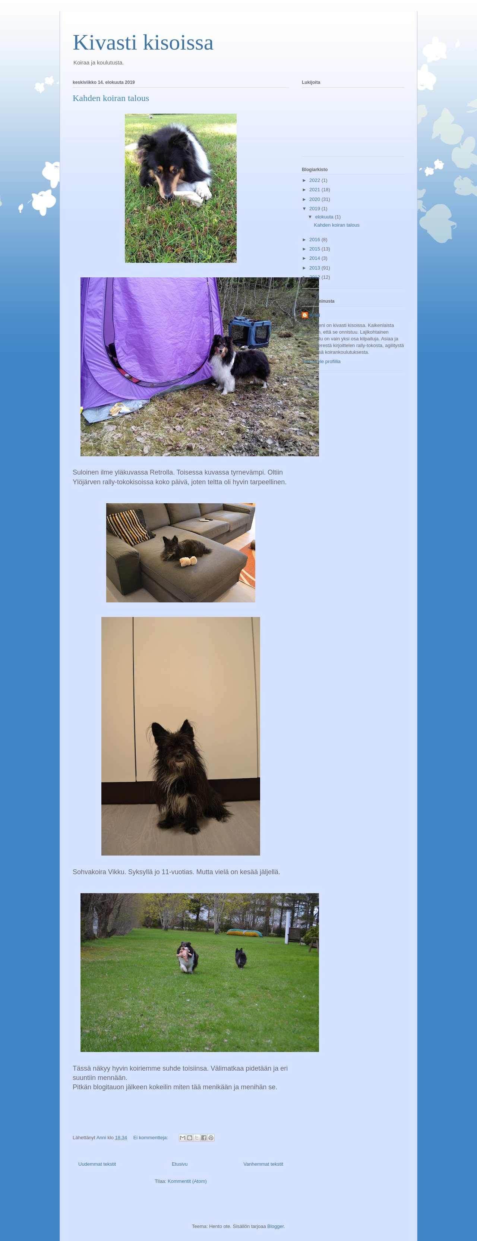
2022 (315, 180)
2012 (315, 277)
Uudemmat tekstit (97, 1164)
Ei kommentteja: (151, 1137)
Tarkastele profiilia (321, 361)
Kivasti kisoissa (143, 42)
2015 (315, 249)
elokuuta (325, 217)
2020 (315, 199)
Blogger (275, 1226)
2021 (315, 189)
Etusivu (180, 1164)
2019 (315, 208)
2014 (315, 258)
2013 (315, 268)
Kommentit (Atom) (187, 1181)
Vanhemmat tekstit (263, 1164)
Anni (314, 315)
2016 (315, 239)
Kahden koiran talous (111, 98)
